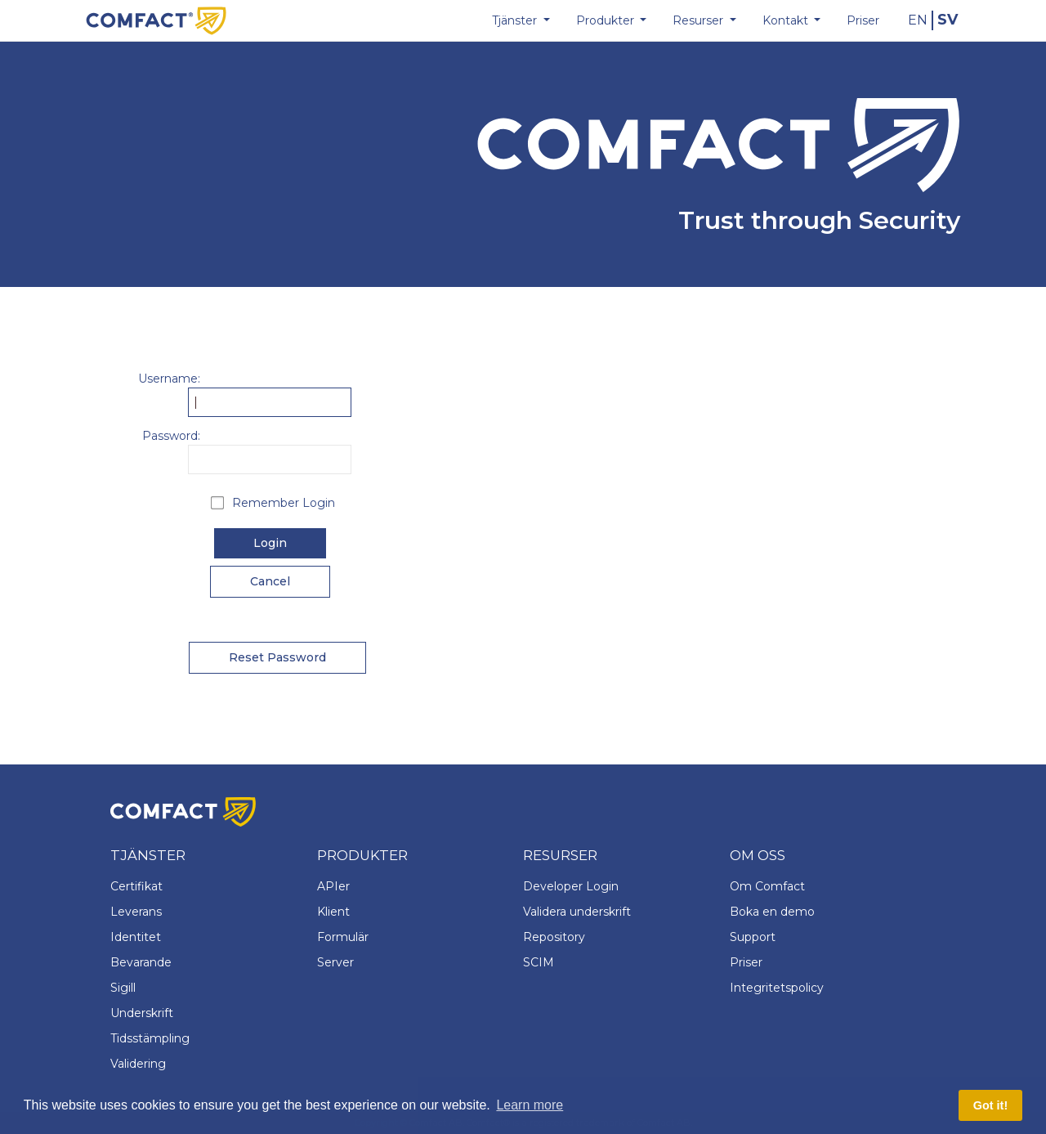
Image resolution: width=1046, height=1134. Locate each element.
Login (270, 543)
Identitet (135, 937)
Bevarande (141, 962)
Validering (138, 1063)
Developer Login (571, 886)
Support (753, 937)
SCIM (538, 962)
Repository (554, 937)
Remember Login (283, 502)
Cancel (270, 581)
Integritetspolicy (777, 987)
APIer (333, 886)
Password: (171, 435)
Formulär (343, 937)
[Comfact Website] (156, 19)
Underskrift (141, 1013)
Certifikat (136, 886)
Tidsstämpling (150, 1038)
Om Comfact (767, 886)
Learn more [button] (529, 1105)
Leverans (136, 911)
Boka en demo (772, 911)
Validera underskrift (577, 911)
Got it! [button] (990, 1105)
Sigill (123, 987)
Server (335, 962)
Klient (333, 911)
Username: (169, 378)
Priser (746, 962)
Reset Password (277, 657)
